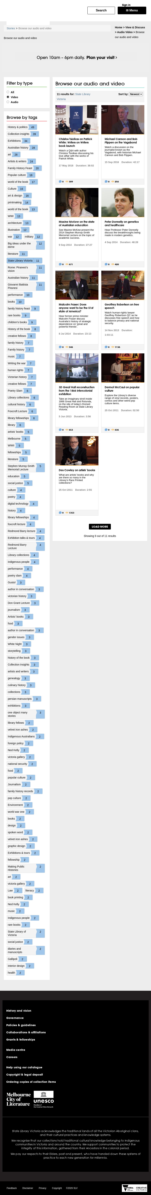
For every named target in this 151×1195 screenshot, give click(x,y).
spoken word (20, 832)
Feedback (12, 1188)
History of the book (24, 329)
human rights (20, 370)
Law (15, 890)
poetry (16, 496)
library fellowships (23, 418)
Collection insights (23, 134)
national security (22, 763)
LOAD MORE (100, 526)
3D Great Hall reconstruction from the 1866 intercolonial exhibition (76, 391)
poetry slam (19, 575)
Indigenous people (23, 918)
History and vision (18, 1010)
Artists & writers (22, 161)
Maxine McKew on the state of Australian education (76, 223)
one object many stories (26, 714)
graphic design (21, 846)
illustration (18, 229)
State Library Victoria (25, 260)
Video (12, 97)
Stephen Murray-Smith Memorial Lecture (26, 467)
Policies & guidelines (21, 1025)
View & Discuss (135, 27)
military (34, 236)
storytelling (19, 651)
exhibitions (19, 705)
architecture (19, 223)
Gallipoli (17, 959)
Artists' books (20, 616)
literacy (34, 890)
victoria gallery (21, 757)
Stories (11, 28)
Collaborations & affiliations (26, 1032)
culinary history (21, 685)
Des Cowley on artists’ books (77, 470)
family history (20, 342)
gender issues (21, 637)
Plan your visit (100, 57)
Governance (15, 1018)
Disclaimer (27, 1188)
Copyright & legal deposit (24, 1074)
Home (118, 27)
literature (18, 253)
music (16, 356)
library (16, 425)
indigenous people (23, 562)
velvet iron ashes (22, 729)
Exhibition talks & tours (26, 538)
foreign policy (20, 743)
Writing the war (21, 363)
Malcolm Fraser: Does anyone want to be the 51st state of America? (76, 308)
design (16, 825)
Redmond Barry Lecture (26, 546)
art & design (20, 195)
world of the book (23, 181)
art (14, 154)
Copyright (57, 1188)
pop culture (19, 798)
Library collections (23, 397)
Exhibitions (19, 140)
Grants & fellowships (20, 1039)
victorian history (22, 596)
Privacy (42, 1188)
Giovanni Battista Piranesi (26, 286)
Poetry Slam (20, 390)
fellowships (19, 452)
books (16, 301)
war (15, 236)
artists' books (20, 431)
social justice (20, 483)
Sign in (126, 5)
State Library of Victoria (26, 933)
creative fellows (22, 336)
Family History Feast (25, 168)
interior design (21, 965)
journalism (19, 609)
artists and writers (23, 671)
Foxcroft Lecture (22, 411)
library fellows (21, 722)
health (16, 972)
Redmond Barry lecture (26, 531)
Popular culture (21, 175)
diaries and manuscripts (26, 950)
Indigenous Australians (26, 736)
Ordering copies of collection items (31, 1082)
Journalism (19, 784)
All (10, 92)
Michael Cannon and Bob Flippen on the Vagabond (121, 140)
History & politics (22, 127)
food (15, 623)
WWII (16, 445)
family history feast (23, 308)
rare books (19, 315)
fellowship (18, 859)
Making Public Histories (26, 868)
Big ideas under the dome (26, 245)
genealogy (19, 678)
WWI (15, 216)
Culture (17, 188)
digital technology (23, 503)
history (16, 510)
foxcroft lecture (21, 524)
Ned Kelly (18, 750)
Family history (21, 349)
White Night (19, 644)
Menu (132, 10)
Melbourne (19, 438)
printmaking (19, 202)
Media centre (15, 1050)
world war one (21, 811)
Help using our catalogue (24, 1067)
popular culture (21, 777)
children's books (22, 322)
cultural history (21, 404)
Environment (20, 805)
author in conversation (26, 589)
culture (16, 490)
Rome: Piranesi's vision (26, 269)
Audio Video (125, 32)
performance (20, 294)
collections (19, 692)
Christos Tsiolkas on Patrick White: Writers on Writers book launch (75, 142)
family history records (25, 791)
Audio (12, 102)
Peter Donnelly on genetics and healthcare (122, 223)
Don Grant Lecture (23, 603)
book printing (20, 897)
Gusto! (16, 582)
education (18, 476)
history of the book (23, 657)
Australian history (23, 147)
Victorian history (22, 377)
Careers (12, 1057)
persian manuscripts (24, 698)
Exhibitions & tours (23, 853)
